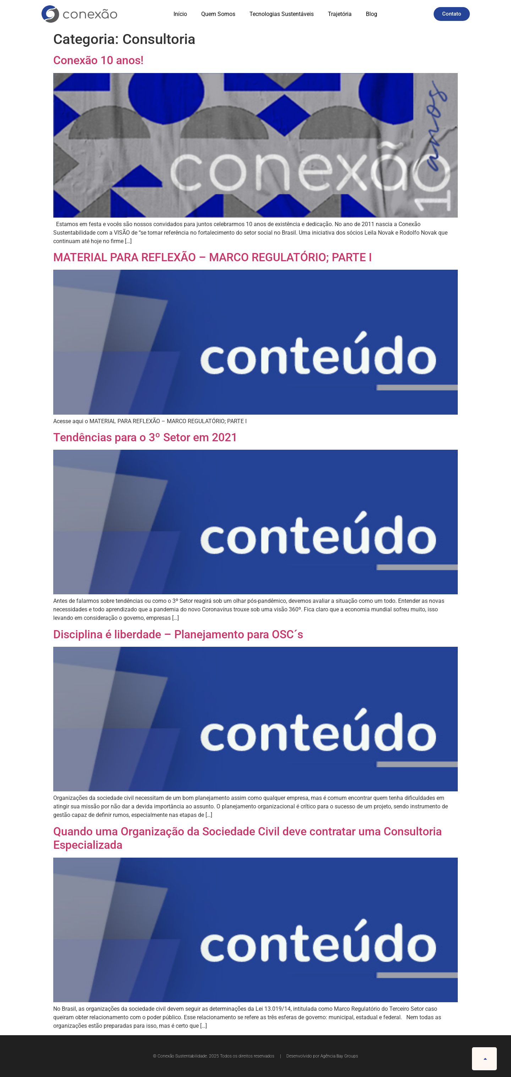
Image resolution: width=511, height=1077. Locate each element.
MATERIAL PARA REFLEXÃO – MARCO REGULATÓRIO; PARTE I (212, 257)
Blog (371, 14)
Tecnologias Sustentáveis (281, 14)
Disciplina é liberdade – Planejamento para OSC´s (178, 634)
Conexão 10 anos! (98, 60)
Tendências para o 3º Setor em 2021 (145, 437)
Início (180, 14)
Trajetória (340, 14)
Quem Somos (218, 14)
